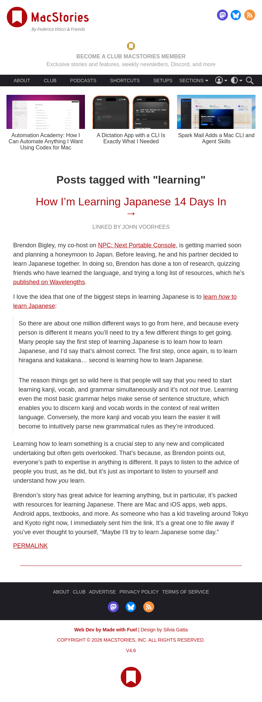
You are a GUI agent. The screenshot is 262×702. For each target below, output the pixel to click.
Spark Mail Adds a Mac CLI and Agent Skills (216, 138)
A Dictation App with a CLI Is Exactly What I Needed (131, 138)
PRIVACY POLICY (139, 592)
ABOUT (22, 80)
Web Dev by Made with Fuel (105, 629)
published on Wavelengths (49, 282)
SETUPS (162, 80)
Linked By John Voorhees (131, 227)
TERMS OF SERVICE (185, 592)
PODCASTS (83, 80)
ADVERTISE (102, 592)
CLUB (50, 80)
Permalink (30, 545)
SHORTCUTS (125, 80)
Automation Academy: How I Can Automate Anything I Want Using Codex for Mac (46, 141)
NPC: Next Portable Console (137, 245)
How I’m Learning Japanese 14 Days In (131, 201)
